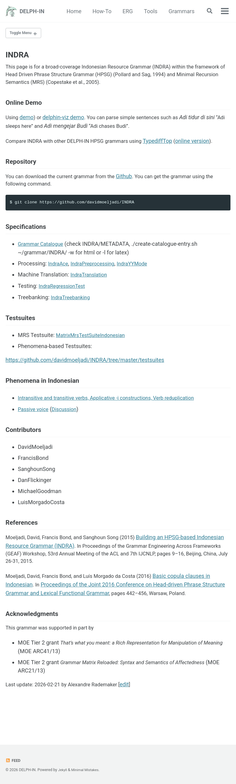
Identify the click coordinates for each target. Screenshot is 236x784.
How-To (100, 11)
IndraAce (59, 275)
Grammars (180, 11)
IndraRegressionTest (64, 298)
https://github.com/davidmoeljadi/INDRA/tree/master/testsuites (85, 373)
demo (28, 124)
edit (135, 708)
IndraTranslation (90, 287)
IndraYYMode (139, 275)
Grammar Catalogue (42, 256)
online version (205, 148)
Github (134, 185)
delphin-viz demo (65, 124)
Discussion (67, 424)
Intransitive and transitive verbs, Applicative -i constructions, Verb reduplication (114, 413)
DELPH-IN (32, 11)
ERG (126, 11)
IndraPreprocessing (96, 275)
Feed (14, 760)
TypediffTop (170, 148)
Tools (148, 11)
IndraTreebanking (72, 309)
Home (72, 11)
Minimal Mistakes (87, 770)
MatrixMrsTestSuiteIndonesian (93, 349)
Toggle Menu (22, 33)
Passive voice (34, 424)
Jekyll (63, 770)
